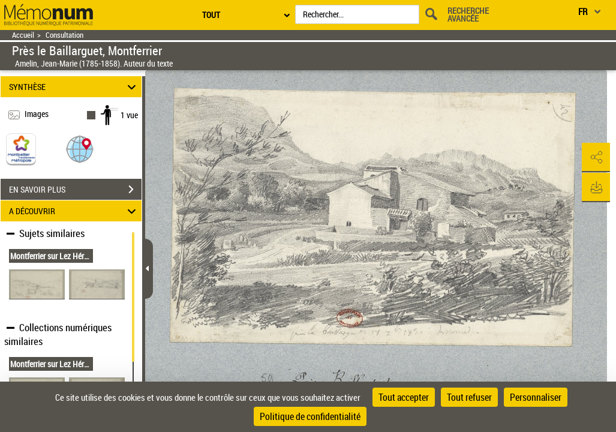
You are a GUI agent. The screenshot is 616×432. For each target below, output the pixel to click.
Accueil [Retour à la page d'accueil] (23, 35)
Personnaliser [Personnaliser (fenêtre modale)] (535, 397)
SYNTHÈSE (74, 86)
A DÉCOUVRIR (74, 210)
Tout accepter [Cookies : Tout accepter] (403, 397)
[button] (80, 148)
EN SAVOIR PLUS (75, 189)
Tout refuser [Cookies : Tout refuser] (469, 397)
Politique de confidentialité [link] (310, 416)
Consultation (64, 35)
